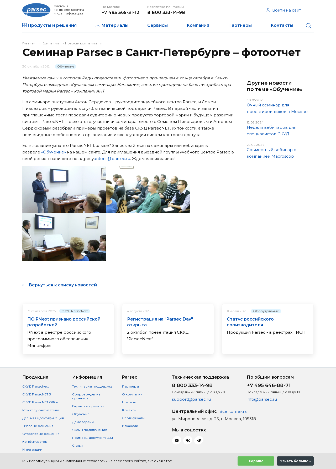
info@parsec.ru (262, 399)
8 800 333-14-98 (166, 12)
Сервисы (157, 25)
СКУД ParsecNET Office (40, 402)
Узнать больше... (295, 461)
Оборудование (266, 311)
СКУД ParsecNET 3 (36, 394)
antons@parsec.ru (112, 158)
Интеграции (32, 449)
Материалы (114, 25)
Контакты (282, 25)
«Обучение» (53, 152)
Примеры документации (92, 438)
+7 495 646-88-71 (269, 385)
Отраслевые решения (41, 434)
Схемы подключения (89, 430)
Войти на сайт (283, 10)
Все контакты (233, 411)
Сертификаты (133, 418)
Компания (198, 25)
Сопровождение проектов (86, 396)
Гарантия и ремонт (88, 406)
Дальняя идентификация (43, 418)
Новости (129, 402)
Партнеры (240, 25)
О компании (132, 394)
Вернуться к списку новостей (63, 284)
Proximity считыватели (40, 410)
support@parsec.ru (191, 399)
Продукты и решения (52, 25)
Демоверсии (83, 422)
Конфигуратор (35, 442)
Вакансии (130, 426)
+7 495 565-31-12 (120, 12)
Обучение (65, 66)
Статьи (77, 445)
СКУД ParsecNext (74, 311)
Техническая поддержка (92, 386)
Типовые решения (38, 426)
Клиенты (129, 410)
